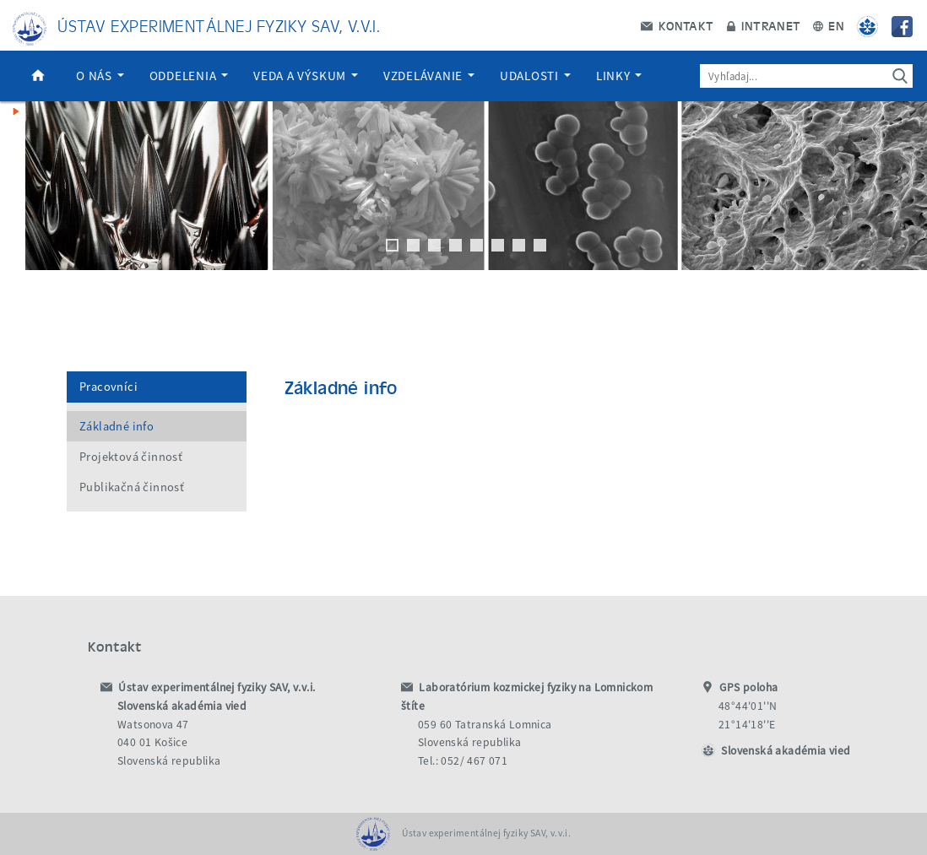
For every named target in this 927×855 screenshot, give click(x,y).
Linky (619, 76)
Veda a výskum (305, 76)
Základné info (116, 426)
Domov (38, 76)
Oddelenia (189, 76)
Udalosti (535, 76)
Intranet (763, 25)
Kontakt (677, 25)
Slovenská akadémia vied (785, 751)
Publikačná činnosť (131, 487)
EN (828, 25)
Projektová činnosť (130, 456)
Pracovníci (108, 386)
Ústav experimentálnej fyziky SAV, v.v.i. (218, 24)
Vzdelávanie (428, 76)
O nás (100, 76)
